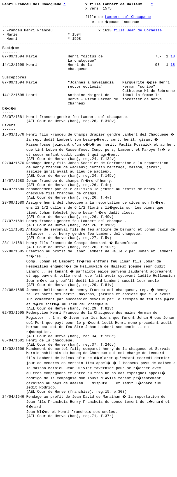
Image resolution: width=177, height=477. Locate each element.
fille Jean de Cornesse (138, 35)
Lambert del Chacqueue (128, 19)
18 (173, 65)
